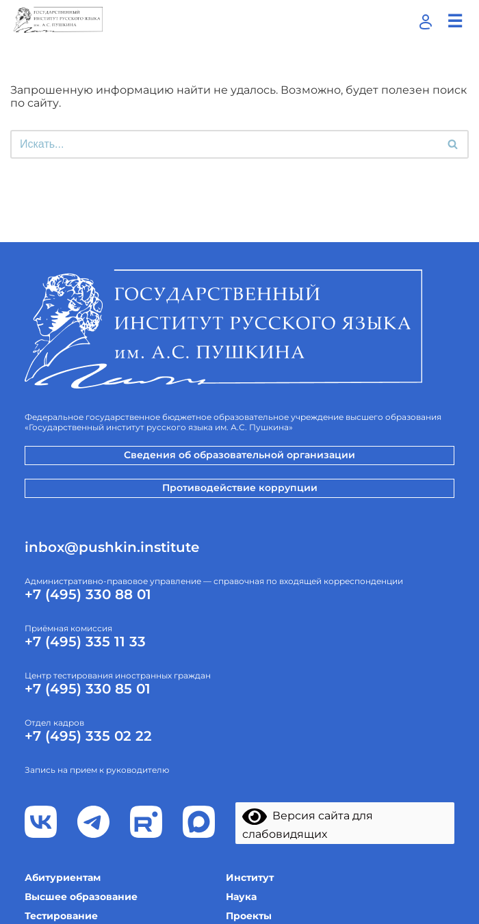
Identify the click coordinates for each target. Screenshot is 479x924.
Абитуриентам (63, 877)
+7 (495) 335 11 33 (85, 641)
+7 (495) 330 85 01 (88, 689)
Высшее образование (81, 896)
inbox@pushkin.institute (112, 547)
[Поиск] (224, 144)
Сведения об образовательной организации (239, 455)
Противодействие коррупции (240, 487)
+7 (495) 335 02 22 (88, 736)
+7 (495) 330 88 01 (88, 594)
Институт (250, 877)
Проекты (249, 916)
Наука (241, 896)
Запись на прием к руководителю (97, 770)
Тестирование (61, 916)
